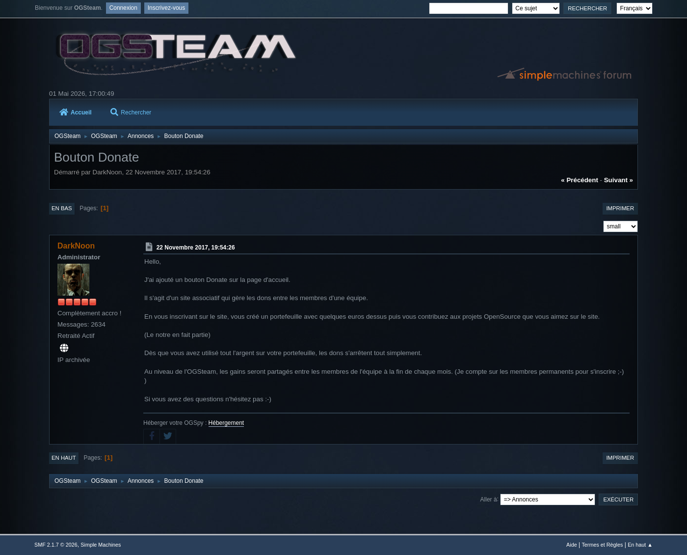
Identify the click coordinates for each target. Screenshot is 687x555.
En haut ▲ (640, 545)
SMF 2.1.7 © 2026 (56, 545)
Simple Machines (100, 545)
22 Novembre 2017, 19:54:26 (196, 247)
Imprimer (620, 208)
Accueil (75, 112)
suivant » (618, 180)
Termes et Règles (602, 545)
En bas (62, 208)
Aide (571, 545)
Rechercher (130, 112)
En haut (64, 458)
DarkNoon (76, 246)
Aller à (488, 499)
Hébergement (226, 422)
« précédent (579, 180)
